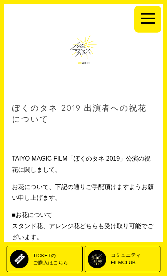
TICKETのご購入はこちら (50, 259)
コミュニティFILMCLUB (126, 258)
